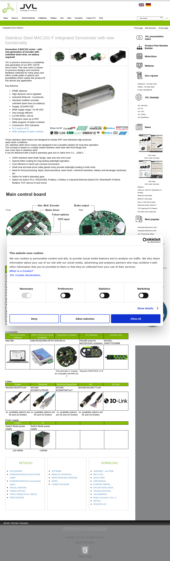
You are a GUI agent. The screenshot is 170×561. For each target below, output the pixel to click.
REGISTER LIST (99, 504)
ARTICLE (97, 501)
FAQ (101, 18)
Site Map (6, 523)
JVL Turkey (142, 114)
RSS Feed (15, 523)
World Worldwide (28, 18)
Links (69, 18)
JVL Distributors (143, 117)
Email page (163, 28)
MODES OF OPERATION (61, 474)
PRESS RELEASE (17, 498)
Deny (34, 318)
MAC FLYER (98, 474)
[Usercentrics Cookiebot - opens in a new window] (145, 240)
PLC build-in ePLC (20, 128)
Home (5, 18)
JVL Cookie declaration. (25, 275)
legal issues (24, 523)
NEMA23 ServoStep (145, 195)
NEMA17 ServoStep (145, 199)
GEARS (55, 481)
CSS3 (89, 556)
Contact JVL (91, 18)
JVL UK (140, 108)
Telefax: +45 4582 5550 (146, 87)
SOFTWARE (56, 471)
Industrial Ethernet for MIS (147, 231)
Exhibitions (42, 18)
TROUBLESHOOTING (102, 491)
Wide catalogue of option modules (28, 131)
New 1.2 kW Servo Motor (147, 202)
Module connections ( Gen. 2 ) (105, 498)
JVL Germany (142, 105)
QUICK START (99, 478)
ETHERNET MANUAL (101, 484)
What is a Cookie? (21, 270)
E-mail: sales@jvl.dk (145, 90)
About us (14, 18)
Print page (138, 28)
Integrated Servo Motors (13, 28)
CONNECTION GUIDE (60, 484)
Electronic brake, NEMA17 (147, 205)
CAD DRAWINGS (100, 494)
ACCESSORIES (16, 471)
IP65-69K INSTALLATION (103, 488)
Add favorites (150, 28)
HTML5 (81, 556)
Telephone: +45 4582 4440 (147, 84)
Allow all (135, 318)
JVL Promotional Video (146, 234)
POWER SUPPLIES (17, 491)
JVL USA (141, 111)
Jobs (61, 18)
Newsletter (79, 18)
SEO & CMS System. (85, 542)
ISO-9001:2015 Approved (147, 212)
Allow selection (84, 318)
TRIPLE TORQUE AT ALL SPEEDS (23, 494)
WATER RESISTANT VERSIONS (64, 478)
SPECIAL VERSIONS (18, 488)
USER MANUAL (99, 481)
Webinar (53, 18)
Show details (145, 308)
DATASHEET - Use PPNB (103, 471)
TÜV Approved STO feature (147, 208)
